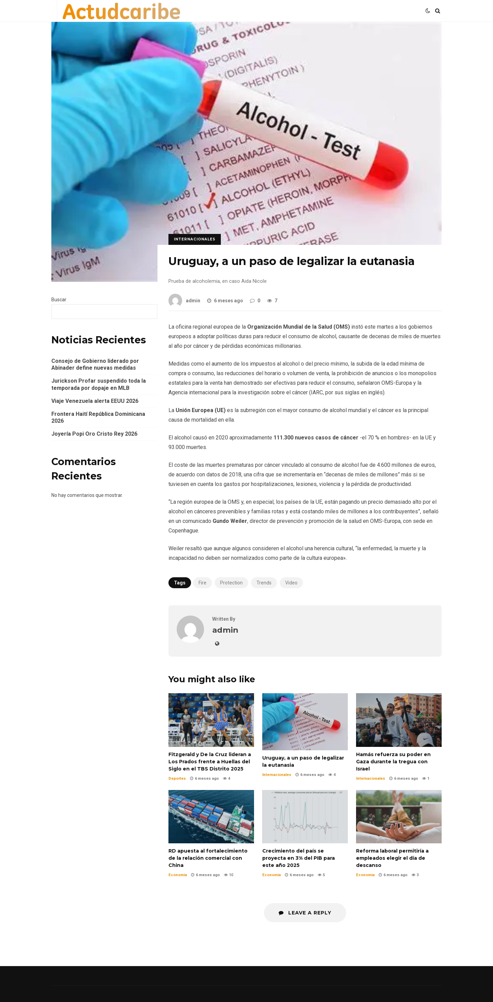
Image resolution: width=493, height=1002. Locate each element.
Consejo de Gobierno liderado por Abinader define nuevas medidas (95, 364)
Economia (177, 875)
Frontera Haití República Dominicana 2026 (98, 417)
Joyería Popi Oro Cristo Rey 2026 (94, 434)
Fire (202, 582)
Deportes (177, 778)
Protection (231, 582)
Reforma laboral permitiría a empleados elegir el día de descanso (399, 816)
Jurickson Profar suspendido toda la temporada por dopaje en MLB (98, 384)
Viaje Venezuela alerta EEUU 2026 (94, 401)
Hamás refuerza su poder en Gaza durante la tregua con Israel (399, 720)
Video (291, 582)
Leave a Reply (305, 913)
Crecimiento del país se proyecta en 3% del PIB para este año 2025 (305, 816)
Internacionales (194, 239)
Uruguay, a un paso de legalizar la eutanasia (305, 721)
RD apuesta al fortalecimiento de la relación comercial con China (211, 816)
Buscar (58, 299)
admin (184, 300)
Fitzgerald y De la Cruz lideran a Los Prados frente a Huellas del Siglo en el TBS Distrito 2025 (211, 720)
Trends (263, 582)
